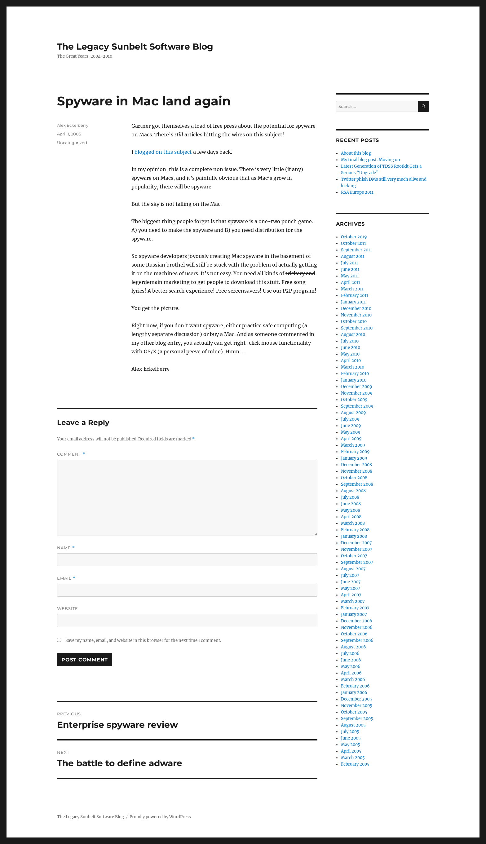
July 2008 (350, 497)
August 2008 (353, 490)
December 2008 (356, 464)
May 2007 (350, 588)
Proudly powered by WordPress (160, 817)
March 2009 (353, 445)
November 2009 (357, 393)
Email (66, 578)
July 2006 (350, 653)
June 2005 (351, 738)
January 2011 (353, 302)
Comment (71, 454)
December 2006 (356, 621)
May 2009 (350, 432)
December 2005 (356, 699)
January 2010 (353, 380)
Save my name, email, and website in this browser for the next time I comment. (143, 640)
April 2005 (351, 751)
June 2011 (350, 269)
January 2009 (354, 458)
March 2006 (353, 679)
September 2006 (357, 640)
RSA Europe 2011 (357, 192)
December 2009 (356, 386)
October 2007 (354, 556)
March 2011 (352, 289)
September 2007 (357, 562)
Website (67, 608)
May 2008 (350, 510)
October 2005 (354, 712)
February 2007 (355, 608)
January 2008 (354, 536)
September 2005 (357, 718)
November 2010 (356, 315)
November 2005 (356, 705)
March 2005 (353, 757)
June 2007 (351, 582)
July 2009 (350, 419)
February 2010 (355, 373)
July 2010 (350, 341)
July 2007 (350, 575)
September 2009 (357, 406)
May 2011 (350, 276)
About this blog (356, 153)
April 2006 (351, 673)
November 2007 (356, 549)
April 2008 (351, 516)
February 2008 (355, 529)
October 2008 (354, 477)
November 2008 (356, 471)
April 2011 (350, 282)
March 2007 (353, 601)
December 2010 (356, 308)
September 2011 (356, 250)
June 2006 (351, 660)
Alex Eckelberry (72, 125)
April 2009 (351, 438)
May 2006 (350, 666)
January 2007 (354, 614)
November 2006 (357, 627)
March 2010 (352, 367)
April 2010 (351, 360)
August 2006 (353, 647)
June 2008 (351, 503)
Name (66, 547)
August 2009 (353, 412)
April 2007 (351, 595)
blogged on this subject (164, 152)
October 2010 (354, 321)
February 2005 (355, 764)
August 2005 (353, 725)
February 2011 (354, 295)
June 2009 (351, 425)
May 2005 (350, 744)
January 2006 (354, 692)
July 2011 (349, 263)
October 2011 (353, 243)
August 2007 (353, 569)
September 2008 (357, 484)
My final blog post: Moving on (370, 159)
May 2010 (350, 354)
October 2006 (354, 634)
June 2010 (350, 347)
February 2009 (355, 451)
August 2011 (353, 256)
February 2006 (355, 686)
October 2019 (354, 237)
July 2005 (350, 731)
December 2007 (356, 543)
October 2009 (354, 399)
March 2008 (353, 523)
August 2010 (353, 334)
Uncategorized (72, 142)
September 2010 (357, 328)
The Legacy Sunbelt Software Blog (135, 46)
